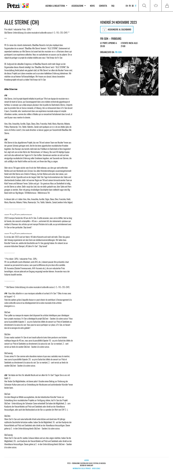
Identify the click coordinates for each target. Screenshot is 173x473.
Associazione (78, 5)
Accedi (86, 460)
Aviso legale (96, 468)
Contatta (103, 5)
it (135, 5)
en (127, 5)
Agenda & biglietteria (56, 5)
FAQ (112, 5)
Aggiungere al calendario (116, 29)
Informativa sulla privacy (82, 468)
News (92, 5)
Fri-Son (118, 52)
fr (130, 5)
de (133, 5)
